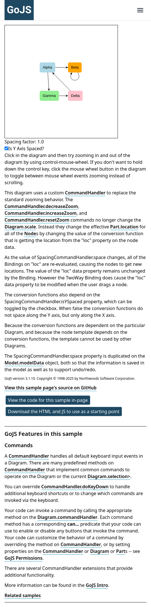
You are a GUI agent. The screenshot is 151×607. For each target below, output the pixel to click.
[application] (61, 81)
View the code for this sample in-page (48, 400)
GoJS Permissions (23, 558)
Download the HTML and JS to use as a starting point (64, 411)
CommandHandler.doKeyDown (75, 486)
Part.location (124, 227)
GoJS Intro (97, 585)
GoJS (19, 10)
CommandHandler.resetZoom (37, 220)
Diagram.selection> (109, 476)
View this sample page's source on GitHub (51, 388)
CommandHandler (85, 193)
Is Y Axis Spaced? (24, 148)
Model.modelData (24, 363)
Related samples (23, 595)
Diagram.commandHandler (67, 517)
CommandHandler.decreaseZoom (41, 206)
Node (30, 233)
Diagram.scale (20, 227)
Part (121, 551)
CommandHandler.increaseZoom (40, 213)
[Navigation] (140, 10)
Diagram (99, 551)
